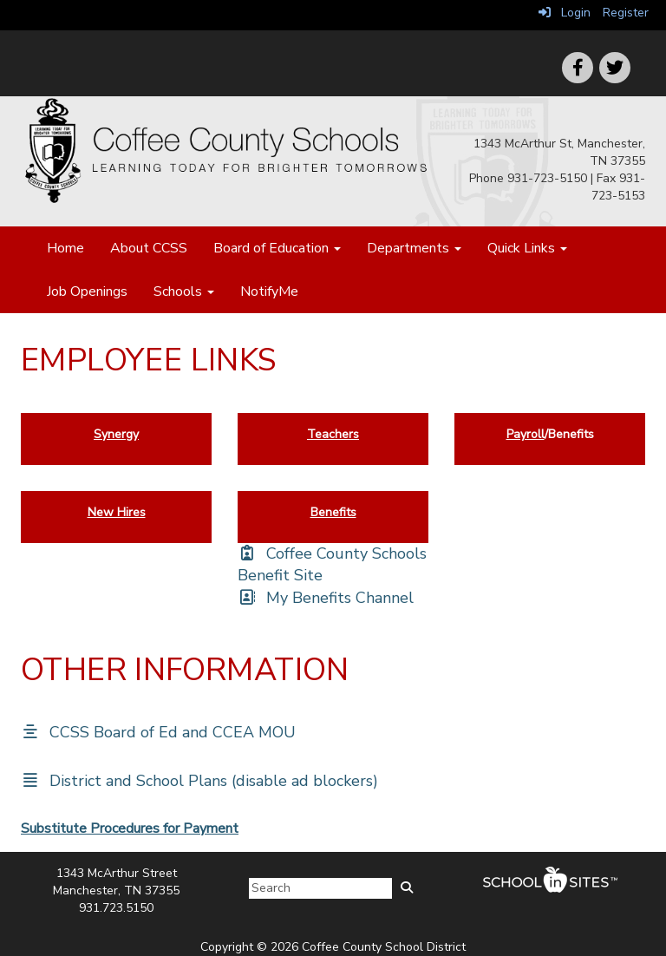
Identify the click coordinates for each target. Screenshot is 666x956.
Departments (414, 248)
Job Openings (87, 291)
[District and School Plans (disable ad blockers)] (199, 780)
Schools (183, 291)
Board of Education (277, 248)
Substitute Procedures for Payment (129, 828)
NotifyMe (269, 291)
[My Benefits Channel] (326, 597)
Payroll (525, 434)
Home (65, 248)
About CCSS (148, 248)
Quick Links (527, 248)
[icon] (614, 67)
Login (565, 12)
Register (626, 12)
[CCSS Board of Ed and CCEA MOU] (158, 732)
